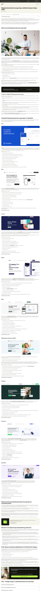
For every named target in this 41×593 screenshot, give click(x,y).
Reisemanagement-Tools (31, 366)
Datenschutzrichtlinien (30, 574)
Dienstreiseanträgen (9, 454)
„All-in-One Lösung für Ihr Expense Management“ (14, 356)
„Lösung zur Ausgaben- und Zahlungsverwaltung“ (14, 438)
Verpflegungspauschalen (10, 288)
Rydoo (14, 279)
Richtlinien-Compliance (32, 82)
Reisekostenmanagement (16, 60)
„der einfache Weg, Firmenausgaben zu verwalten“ (18, 401)
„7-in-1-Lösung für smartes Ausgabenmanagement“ (9, 480)
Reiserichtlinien (12, 245)
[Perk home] (2, 4)
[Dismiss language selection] (39, 1)
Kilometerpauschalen (30, 199)
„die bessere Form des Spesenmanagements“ (19, 278)
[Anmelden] (37, 4)
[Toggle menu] (39, 4)
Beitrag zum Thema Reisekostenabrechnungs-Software (11, 113)
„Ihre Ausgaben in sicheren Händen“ (10, 188)
